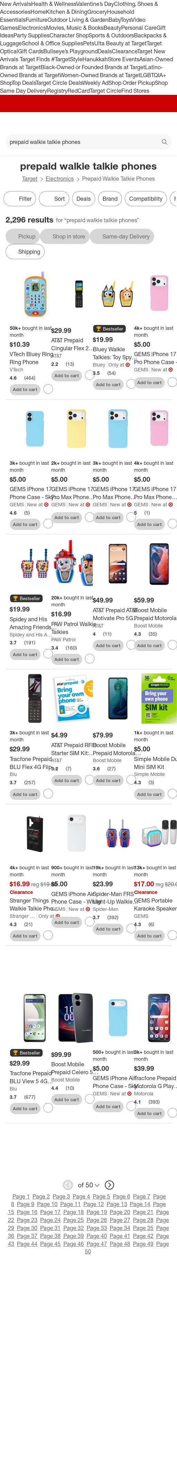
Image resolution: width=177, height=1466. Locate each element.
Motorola (143, 1093)
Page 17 (50, 1212)
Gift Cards (30, 51)
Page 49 (143, 1243)
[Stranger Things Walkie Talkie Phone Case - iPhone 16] (35, 905)
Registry (57, 90)
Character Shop (69, 35)
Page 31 (50, 1227)
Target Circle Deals (59, 82)
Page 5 (101, 1196)
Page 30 (27, 1227)
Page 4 (81, 1196)
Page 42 (143, 1235)
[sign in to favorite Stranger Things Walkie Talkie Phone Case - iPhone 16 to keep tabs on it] (48, 935)
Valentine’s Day (95, 3)
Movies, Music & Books (75, 27)
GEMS (141, 369)
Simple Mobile (149, 774)
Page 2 (41, 1196)
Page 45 (50, 1243)
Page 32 (73, 1227)
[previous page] (67, 1185)
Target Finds (35, 59)
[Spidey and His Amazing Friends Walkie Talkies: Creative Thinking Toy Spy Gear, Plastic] (35, 623)
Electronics (32, 27)
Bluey (99, 365)
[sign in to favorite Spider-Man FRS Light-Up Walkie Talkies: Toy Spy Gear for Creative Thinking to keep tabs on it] (131, 928)
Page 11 (70, 1204)
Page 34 (120, 1227)
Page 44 (27, 1243)
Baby (114, 19)
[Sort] (54, 198)
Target (29, 178)
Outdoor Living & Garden (77, 19)
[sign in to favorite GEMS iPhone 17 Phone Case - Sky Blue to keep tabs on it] (48, 523)
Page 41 (120, 1235)
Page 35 (143, 1227)
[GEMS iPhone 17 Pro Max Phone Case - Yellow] (76, 493)
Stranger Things (23, 916)
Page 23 (27, 1219)
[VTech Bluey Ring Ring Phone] (35, 358)
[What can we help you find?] (88, 142)
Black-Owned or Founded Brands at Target (93, 67)
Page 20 (120, 1212)
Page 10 (47, 1204)
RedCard (79, 90)
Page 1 (21, 1196)
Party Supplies (32, 35)
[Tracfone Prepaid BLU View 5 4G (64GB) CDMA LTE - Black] (35, 1077)
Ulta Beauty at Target (120, 43)
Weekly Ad (95, 82)
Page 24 (50, 1219)
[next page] (109, 1185)
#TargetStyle (66, 59)
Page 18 (73, 1212)
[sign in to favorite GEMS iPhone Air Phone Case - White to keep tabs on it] (90, 921)
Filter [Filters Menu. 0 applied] (20, 198)
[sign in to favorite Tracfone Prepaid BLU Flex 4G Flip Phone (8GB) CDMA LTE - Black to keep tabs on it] (48, 793)
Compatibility (145, 198)
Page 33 (97, 1227)
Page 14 (140, 1204)
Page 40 (97, 1235)
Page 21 (143, 1212)
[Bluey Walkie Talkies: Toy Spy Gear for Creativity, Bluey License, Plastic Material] (118, 353)
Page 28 (143, 1219)
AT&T (56, 356)
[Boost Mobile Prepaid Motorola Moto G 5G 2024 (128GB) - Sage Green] (118, 749)
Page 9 (25, 1204)
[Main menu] (14, 123)
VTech (16, 369)
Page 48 (120, 1243)
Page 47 (97, 1243)
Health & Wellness (53, 3)
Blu (13, 774)
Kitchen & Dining (66, 11)
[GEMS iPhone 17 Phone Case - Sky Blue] (35, 493)
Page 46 (73, 1243)
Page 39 (73, 1235)
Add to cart (25, 389)
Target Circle (105, 90)
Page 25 (73, 1219)
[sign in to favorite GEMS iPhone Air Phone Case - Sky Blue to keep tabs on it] (131, 1106)
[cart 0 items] (162, 123)
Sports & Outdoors (111, 35)
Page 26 (97, 1219)
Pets (88, 43)
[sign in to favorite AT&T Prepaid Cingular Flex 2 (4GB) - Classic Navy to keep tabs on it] (90, 375)
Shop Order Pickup (131, 82)
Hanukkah (95, 59)
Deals (105, 51)
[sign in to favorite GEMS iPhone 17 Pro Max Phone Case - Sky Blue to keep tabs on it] (131, 517)
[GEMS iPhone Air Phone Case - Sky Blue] (118, 1082)
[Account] (144, 123)
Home (38, 11)
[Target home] (89, 123)
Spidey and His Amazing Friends (31, 634)
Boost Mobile (148, 625)
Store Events (123, 59)
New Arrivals (15, 3)
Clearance (124, 51)
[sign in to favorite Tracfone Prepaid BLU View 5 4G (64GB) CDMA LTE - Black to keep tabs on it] (48, 1108)
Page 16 (27, 1212)
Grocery (97, 11)
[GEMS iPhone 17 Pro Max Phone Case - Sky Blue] (118, 493)
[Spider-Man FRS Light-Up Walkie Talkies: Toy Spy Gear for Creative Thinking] (118, 898)
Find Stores (135, 90)
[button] (109, 329)
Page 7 (141, 1196)
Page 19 (97, 1212)
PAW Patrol (63, 639)
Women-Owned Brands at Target (100, 75)
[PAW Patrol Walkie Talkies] (76, 628)
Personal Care (139, 27)
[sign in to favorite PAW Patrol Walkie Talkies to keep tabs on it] (90, 658)
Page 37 (27, 1235)
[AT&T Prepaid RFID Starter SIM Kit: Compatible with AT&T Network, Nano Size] (76, 749)
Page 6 (121, 1196)
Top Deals (24, 82)
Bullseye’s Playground (70, 51)
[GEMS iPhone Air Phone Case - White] (76, 898)
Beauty (112, 27)
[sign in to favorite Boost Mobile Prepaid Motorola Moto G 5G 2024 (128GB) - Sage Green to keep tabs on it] (131, 780)
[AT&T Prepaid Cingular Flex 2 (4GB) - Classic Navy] (76, 344)
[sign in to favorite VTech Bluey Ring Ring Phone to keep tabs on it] (48, 389)
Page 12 (93, 1204)
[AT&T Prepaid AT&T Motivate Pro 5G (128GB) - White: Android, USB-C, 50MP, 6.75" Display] (118, 614)
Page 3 (61, 1196)
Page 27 (120, 1219)
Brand (110, 198)
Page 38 (50, 1235)
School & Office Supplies (52, 43)
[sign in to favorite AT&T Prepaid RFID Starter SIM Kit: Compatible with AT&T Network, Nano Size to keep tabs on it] (90, 780)
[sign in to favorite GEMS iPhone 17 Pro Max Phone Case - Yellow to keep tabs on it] (90, 517)
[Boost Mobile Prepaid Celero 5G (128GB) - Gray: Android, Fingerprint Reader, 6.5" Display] (76, 1068)
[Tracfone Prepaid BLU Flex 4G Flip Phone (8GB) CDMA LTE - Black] (35, 763)
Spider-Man (105, 909)
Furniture (36, 19)
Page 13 (117, 1204)
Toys (126, 19)
